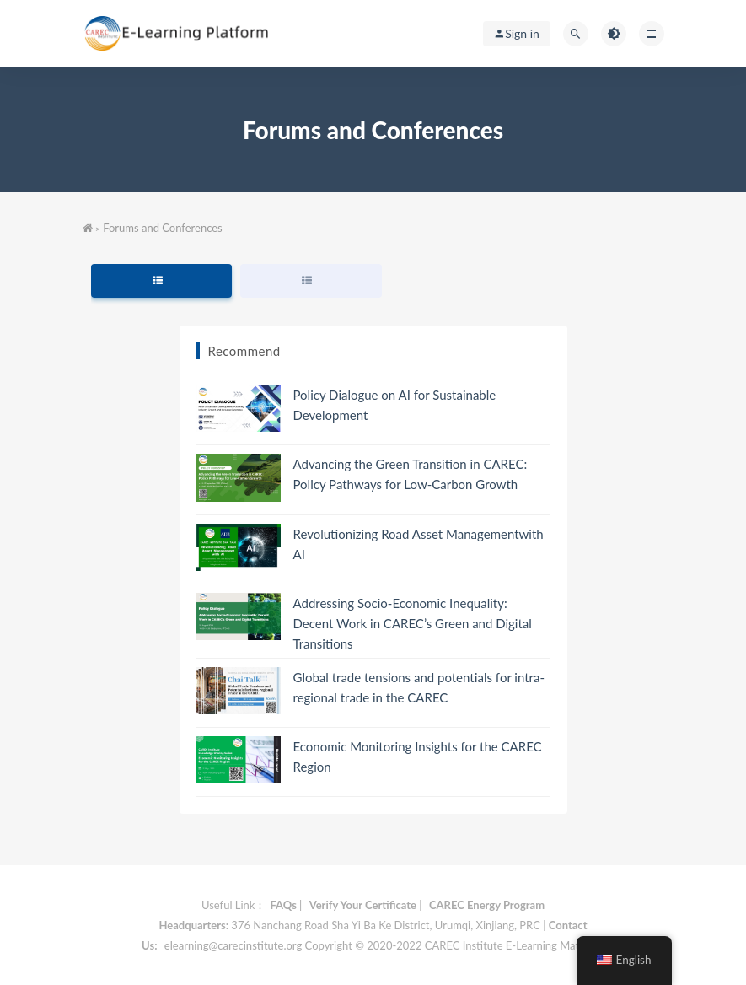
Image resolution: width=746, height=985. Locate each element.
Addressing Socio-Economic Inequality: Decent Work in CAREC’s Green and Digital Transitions (412, 623)
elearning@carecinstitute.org (233, 945)
